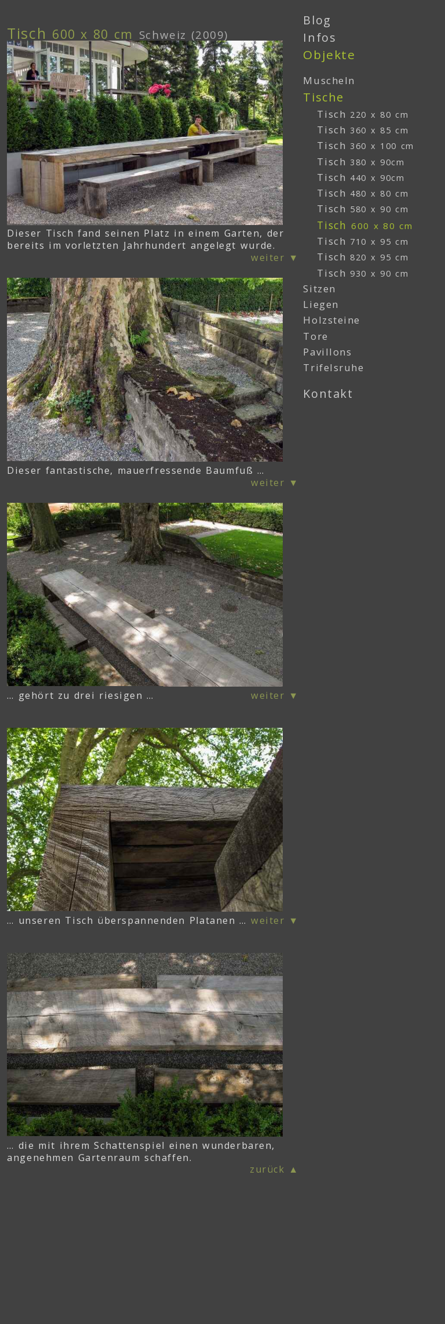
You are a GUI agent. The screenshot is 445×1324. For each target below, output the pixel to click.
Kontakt (328, 393)
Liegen (320, 304)
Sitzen (319, 288)
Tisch (362, 114)
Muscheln (329, 80)
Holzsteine (331, 320)
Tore (315, 336)
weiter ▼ (275, 257)
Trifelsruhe (333, 367)
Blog (317, 20)
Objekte (329, 54)
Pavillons (327, 351)
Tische (323, 97)
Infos (319, 37)
